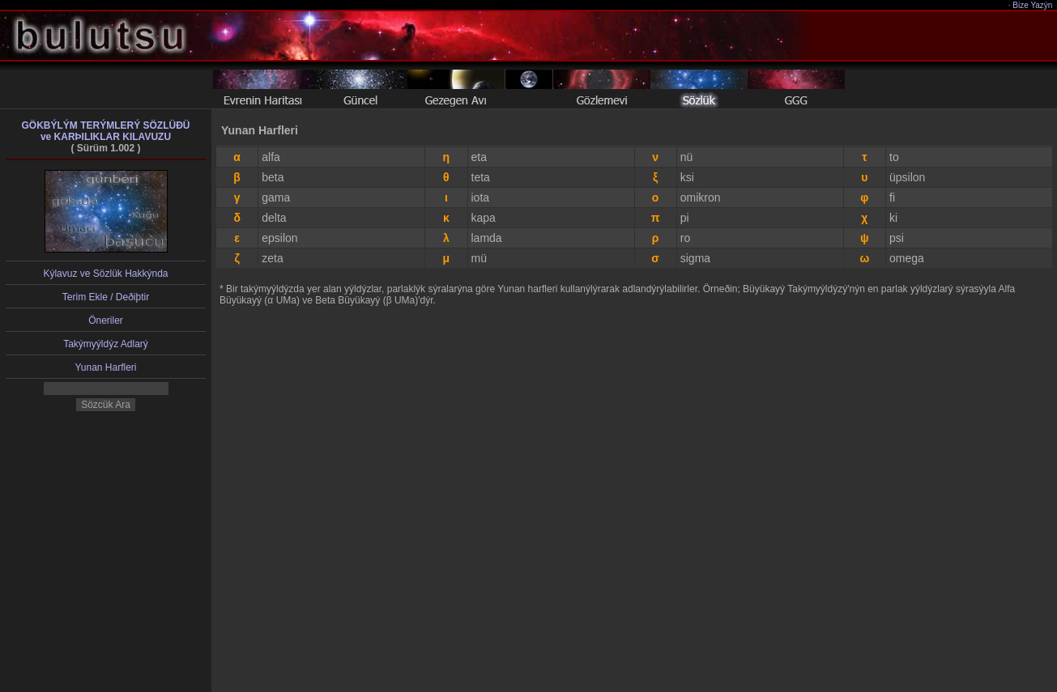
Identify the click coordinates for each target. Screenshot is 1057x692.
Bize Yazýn (1033, 5)
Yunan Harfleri (105, 367)
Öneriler (105, 320)
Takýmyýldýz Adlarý (105, 344)
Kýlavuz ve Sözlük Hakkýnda (105, 273)
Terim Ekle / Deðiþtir (105, 297)
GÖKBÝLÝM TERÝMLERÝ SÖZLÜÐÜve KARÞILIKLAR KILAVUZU (105, 131)
